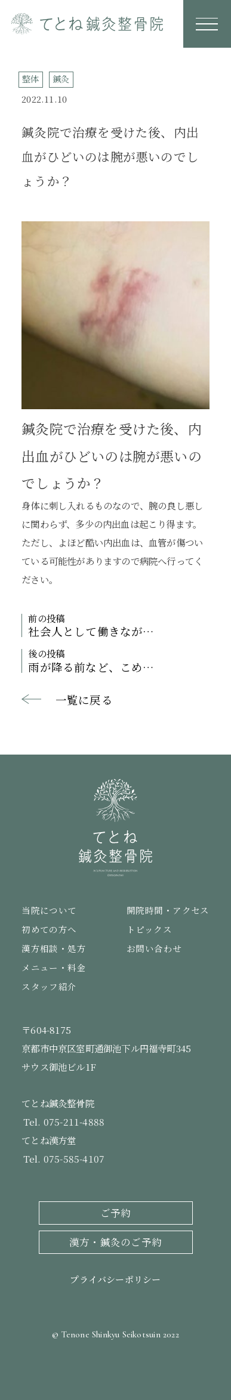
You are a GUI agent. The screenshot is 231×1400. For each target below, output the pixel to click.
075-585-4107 (74, 1158)
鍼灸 (61, 78)
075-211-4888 (74, 1121)
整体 (30, 78)
